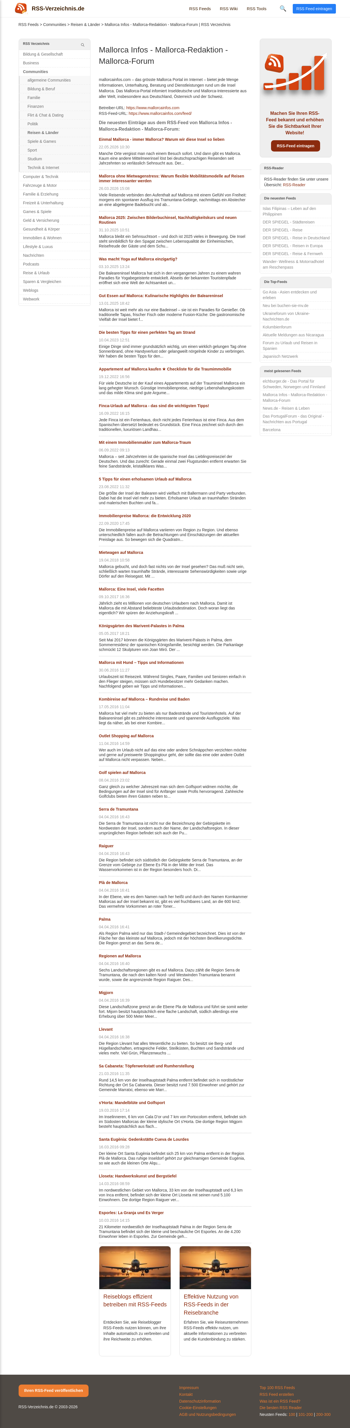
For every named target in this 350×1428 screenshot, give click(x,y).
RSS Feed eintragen (314, 8)
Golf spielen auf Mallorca (122, 772)
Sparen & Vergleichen (42, 281)
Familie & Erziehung (40, 194)
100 (292, 1414)
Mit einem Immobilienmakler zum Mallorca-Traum (145, 442)
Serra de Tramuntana (118, 809)
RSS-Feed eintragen (295, 146)
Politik (33, 124)
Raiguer (106, 846)
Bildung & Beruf (41, 89)
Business (31, 63)
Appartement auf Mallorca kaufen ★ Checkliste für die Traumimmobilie (165, 369)
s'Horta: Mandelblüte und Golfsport (132, 1102)
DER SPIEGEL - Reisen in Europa (293, 246)
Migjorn (106, 992)
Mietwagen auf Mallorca (121, 552)
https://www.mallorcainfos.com (152, 108)
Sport (32, 150)
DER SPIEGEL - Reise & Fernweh (293, 253)
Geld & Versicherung (41, 220)
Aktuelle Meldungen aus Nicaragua (293, 335)
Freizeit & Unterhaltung (43, 203)
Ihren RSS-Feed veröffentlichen (53, 1390)
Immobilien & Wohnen (42, 238)
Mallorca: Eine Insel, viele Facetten (131, 589)
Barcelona (272, 429)
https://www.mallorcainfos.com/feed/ (160, 113)
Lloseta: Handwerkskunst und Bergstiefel (138, 1176)
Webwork (31, 299)
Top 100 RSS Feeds (277, 1387)
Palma (105, 919)
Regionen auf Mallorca (120, 956)
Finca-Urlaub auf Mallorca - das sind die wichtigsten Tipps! (154, 405)
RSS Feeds (200, 8)
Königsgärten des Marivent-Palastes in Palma (141, 626)
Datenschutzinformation (200, 1401)
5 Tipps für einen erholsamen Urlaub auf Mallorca (145, 479)
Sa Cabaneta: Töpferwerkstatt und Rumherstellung (146, 1066)
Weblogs (30, 290)
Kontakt (186, 1394)
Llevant (106, 1029)
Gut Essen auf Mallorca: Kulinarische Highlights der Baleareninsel (161, 295)
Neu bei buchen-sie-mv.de (286, 305)
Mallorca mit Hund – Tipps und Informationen (141, 662)
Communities (54, 24)
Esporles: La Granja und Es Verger (131, 1212)
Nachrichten (33, 255)
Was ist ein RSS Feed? (280, 1401)
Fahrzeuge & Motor (40, 185)
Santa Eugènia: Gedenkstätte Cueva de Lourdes (144, 1139)
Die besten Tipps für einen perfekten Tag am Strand (147, 332)
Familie (34, 97)
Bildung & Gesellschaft (43, 54)
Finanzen (36, 106)
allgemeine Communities (49, 80)
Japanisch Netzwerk (280, 356)
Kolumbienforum (277, 327)
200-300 (323, 1414)
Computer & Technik (41, 176)
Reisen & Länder (85, 24)
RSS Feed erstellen (277, 1394)
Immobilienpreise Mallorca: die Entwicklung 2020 (145, 516)
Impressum (189, 1387)
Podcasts (31, 264)
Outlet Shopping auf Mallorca (126, 736)
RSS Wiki (229, 8)
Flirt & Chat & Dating (46, 115)
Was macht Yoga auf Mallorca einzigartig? (138, 259)
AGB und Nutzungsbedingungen (207, 1414)
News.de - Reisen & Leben (286, 408)
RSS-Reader (294, 185)
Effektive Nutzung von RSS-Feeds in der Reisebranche (211, 1304)
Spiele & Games (42, 141)
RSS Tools (257, 8)
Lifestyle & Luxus (38, 246)
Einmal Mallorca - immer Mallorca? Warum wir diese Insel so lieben (161, 139)
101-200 (305, 1414)
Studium (35, 159)
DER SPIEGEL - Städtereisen (289, 222)
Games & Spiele (37, 211)
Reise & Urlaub (36, 273)
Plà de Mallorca (113, 882)
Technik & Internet (43, 167)
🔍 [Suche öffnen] (283, 8)
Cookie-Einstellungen (198, 1407)
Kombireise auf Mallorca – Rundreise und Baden (144, 699)
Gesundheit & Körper (41, 229)
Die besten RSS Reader (281, 1407)
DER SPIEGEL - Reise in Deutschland (296, 238)
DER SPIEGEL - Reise (283, 230)
